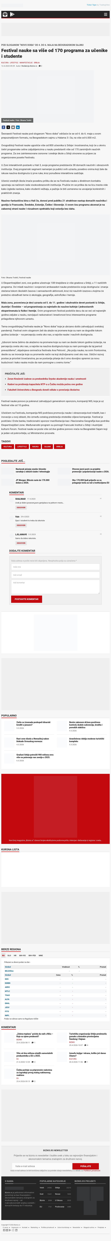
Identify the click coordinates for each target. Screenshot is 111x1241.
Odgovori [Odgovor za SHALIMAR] (21, 508)
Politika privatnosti (47, 1227)
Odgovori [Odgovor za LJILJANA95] (21, 543)
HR (15, 955)
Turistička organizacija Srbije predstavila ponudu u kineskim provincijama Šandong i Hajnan (88, 1036)
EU (17, 1059)
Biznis (19, 1040)
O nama (5, 1227)
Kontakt (24, 1227)
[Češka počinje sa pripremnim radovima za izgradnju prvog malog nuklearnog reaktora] (9, 1074)
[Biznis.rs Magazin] (55, 807)
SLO (9, 955)
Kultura (5, 63)
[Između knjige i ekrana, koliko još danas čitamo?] (62, 1057)
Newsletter (76, 1227)
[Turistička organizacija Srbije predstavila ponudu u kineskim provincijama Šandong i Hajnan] (62, 1037)
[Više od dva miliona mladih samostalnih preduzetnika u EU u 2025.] (9, 1057)
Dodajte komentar (22, 551)
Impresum (15, 1227)
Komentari (16, 492)
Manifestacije (26, 63)
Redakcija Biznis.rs (29, 66)
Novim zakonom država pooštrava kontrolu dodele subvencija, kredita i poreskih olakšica (85, 725)
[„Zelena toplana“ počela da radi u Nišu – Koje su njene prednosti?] (9, 1037)
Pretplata (101, 1227)
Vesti (42, 1188)
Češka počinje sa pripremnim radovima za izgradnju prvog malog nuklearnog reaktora (34, 1072)
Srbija (37, 63)
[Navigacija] (106, 14)
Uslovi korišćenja (64, 1227)
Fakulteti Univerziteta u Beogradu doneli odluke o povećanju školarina (43, 389)
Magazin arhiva (89, 1227)
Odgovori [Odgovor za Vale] (21, 525)
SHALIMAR (20, 499)
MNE (41, 955)
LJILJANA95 (21, 534)
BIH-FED (32, 955)
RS (3, 955)
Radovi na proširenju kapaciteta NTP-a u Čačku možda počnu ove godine (45, 384)
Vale (17, 517)
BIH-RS (22, 955)
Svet (41, 1194)
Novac (57, 1194)
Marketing (34, 1227)
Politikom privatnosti (92, 1170)
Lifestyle (14, 63)
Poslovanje (59, 1207)
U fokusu (58, 1200)
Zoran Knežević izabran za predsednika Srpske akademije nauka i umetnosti (47, 378)
